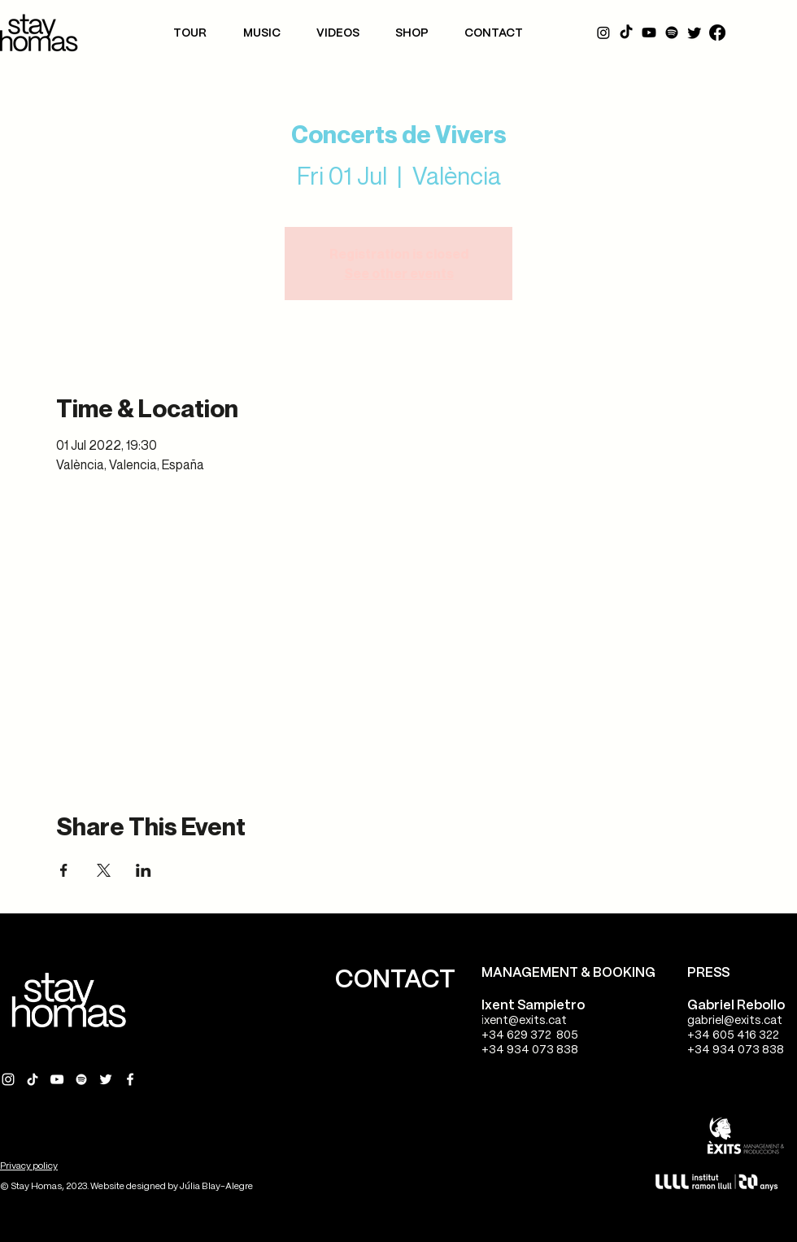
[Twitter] (694, 32)
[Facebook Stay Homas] (130, 1079)
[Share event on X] (103, 870)
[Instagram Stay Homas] (8, 1079)
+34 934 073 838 (529, 1050)
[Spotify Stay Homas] (81, 1079)
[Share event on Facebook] (64, 870)
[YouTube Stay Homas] (57, 1079)
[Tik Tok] (626, 32)
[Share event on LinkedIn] (143, 870)
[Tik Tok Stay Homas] (32, 1079)
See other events (399, 273)
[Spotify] (672, 32)
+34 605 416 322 (733, 1035)
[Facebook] (717, 32)
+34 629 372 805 (529, 1035)
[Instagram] (603, 32)
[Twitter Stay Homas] (106, 1079)
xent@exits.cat (525, 1020)
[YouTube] (649, 32)
